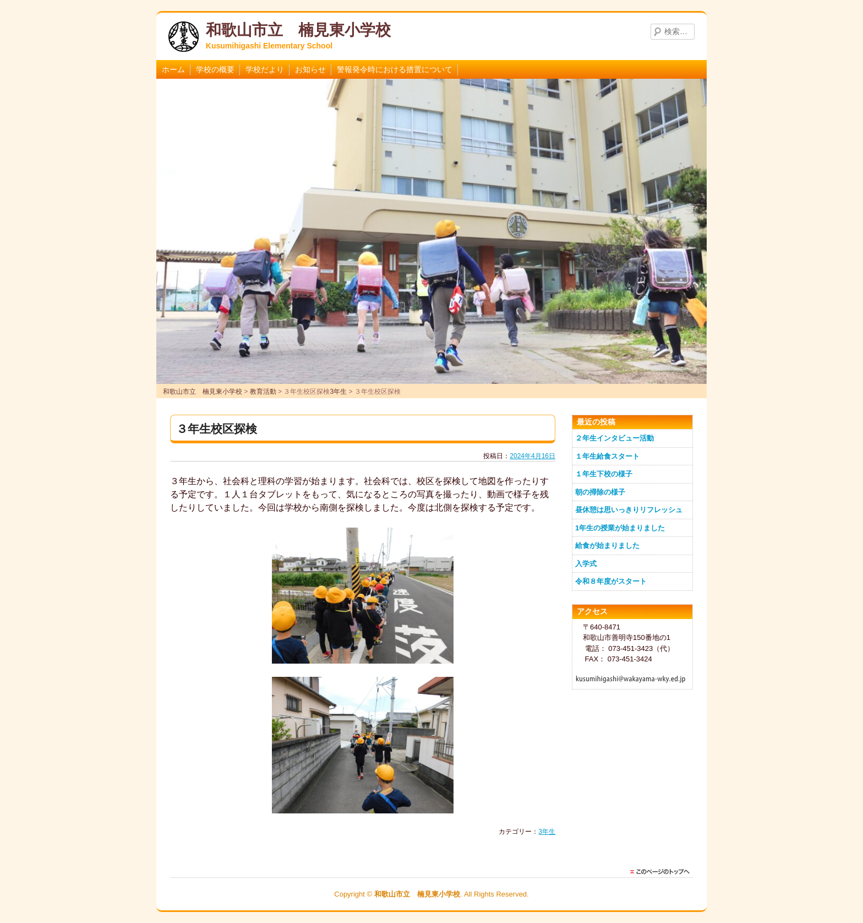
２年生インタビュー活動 (614, 438)
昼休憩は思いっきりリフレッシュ (628, 510)
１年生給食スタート (607, 456)
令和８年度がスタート (611, 581)
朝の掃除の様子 (600, 492)
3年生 (546, 831)
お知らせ (310, 69)
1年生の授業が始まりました (620, 528)
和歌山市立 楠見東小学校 (298, 30)
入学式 (586, 564)
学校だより (264, 69)
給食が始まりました (607, 545)
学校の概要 (215, 69)
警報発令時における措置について (394, 69)
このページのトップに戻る (663, 871)
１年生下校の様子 (603, 474)
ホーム (173, 69)
